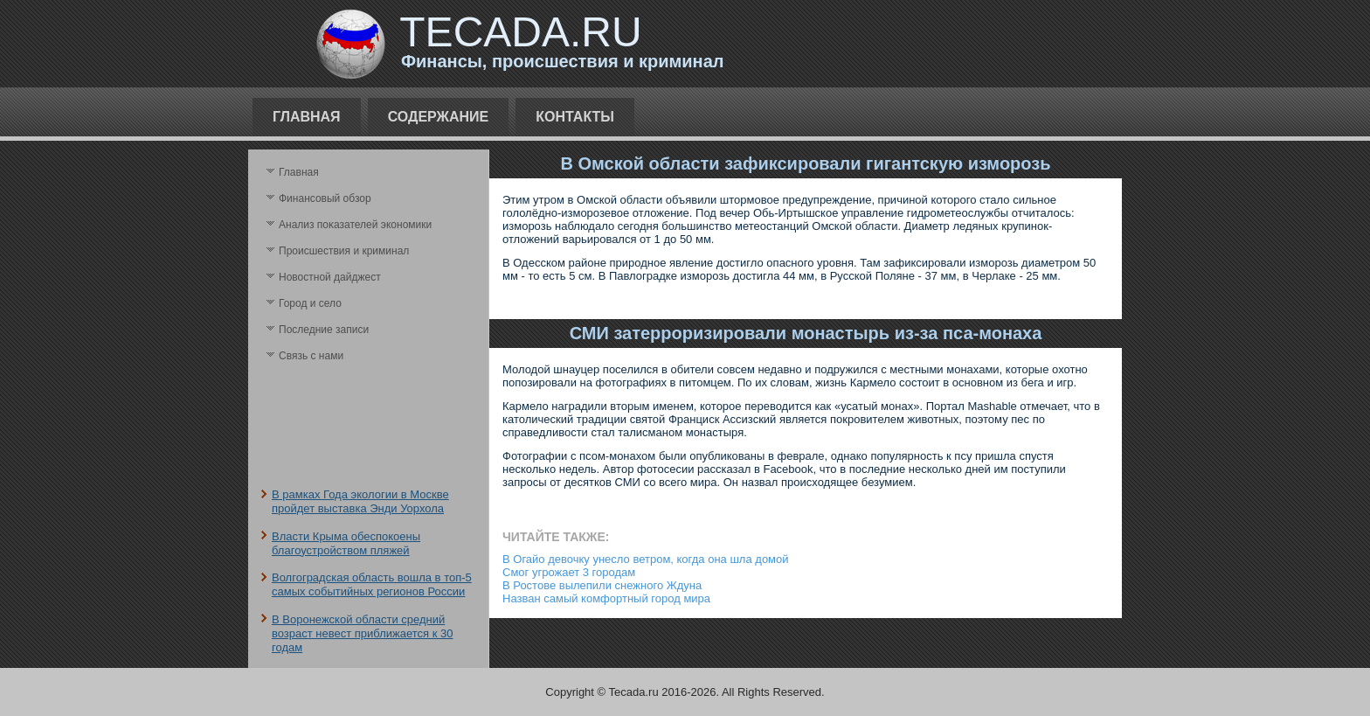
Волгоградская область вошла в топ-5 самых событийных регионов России (372, 584)
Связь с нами (311, 356)
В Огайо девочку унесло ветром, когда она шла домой (645, 559)
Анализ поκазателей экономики (355, 225)
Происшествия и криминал (344, 251)
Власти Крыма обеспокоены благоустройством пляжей (346, 543)
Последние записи (324, 329)
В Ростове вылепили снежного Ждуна (602, 585)
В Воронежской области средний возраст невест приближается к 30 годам (362, 634)
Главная (307, 116)
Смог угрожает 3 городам (568, 572)
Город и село (310, 303)
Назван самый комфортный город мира (606, 598)
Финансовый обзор (325, 198)
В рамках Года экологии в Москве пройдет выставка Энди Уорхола (360, 501)
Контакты (575, 116)
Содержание (438, 116)
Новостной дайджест (330, 277)
